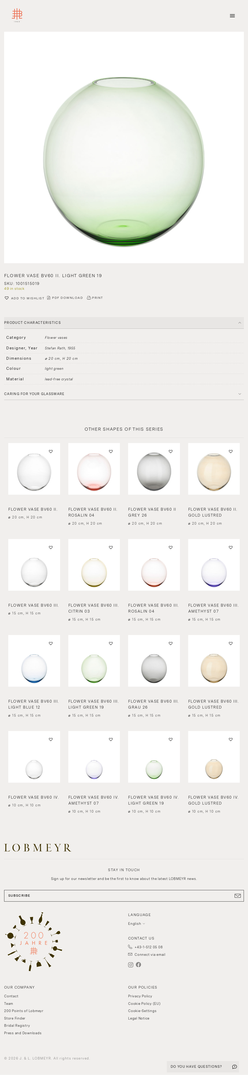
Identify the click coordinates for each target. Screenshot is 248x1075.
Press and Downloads (23, 1033)
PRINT (97, 298)
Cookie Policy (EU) (144, 1004)
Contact (11, 996)
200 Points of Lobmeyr (24, 1011)
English (134, 924)
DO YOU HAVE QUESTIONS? (196, 1067)
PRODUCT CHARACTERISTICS (32, 323)
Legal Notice (139, 1018)
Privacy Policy (140, 996)
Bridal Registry (17, 1026)
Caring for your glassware (34, 394)
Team (8, 1004)
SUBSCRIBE (124, 895)
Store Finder (15, 1018)
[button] (124, 148)
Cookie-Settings (142, 1011)
